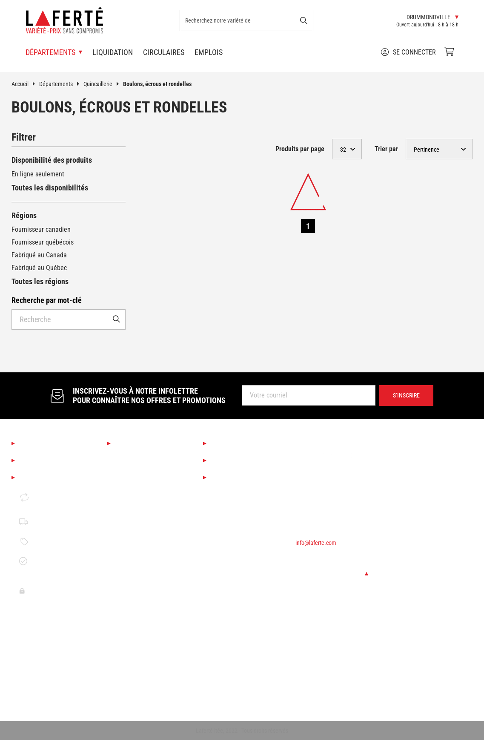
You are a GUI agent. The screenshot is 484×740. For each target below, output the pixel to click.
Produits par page (299, 149)
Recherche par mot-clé (46, 300)
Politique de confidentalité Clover (43, 590)
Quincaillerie (103, 84)
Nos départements (146, 443)
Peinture (126, 565)
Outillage (127, 580)
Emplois (209, 52)
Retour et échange (39, 497)
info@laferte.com (315, 542)
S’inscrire (406, 395)
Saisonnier (129, 458)
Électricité (129, 677)
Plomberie (129, 662)
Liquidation (112, 52)
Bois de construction (143, 594)
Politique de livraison (42, 522)
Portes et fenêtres (140, 633)
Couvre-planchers (139, 536)
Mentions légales (48, 477)
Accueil (25, 84)
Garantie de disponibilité (42, 561)
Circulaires (163, 52)
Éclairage (127, 522)
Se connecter (408, 52)
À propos (34, 443)
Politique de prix (49, 541)
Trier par (386, 149)
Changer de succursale (331, 573)
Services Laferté (238, 443)
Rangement (130, 691)
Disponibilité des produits (51, 159)
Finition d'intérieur (140, 551)
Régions (24, 215)
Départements (61, 84)
